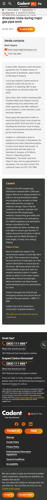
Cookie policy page (11, 489)
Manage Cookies (25, 495)
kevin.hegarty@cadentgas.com (22, 49)
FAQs (34, 431)
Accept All (8, 495)
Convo (15, 384)
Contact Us (13, 431)
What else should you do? (14, 349)
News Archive (27, 10)
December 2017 (8, 13)
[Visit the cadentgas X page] (23, 424)
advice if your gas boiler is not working (29, 397)
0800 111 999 (16, 344)
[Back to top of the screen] (35, 414)
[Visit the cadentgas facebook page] (16, 424)
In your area (26, 29)
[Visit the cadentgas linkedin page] (30, 424)
